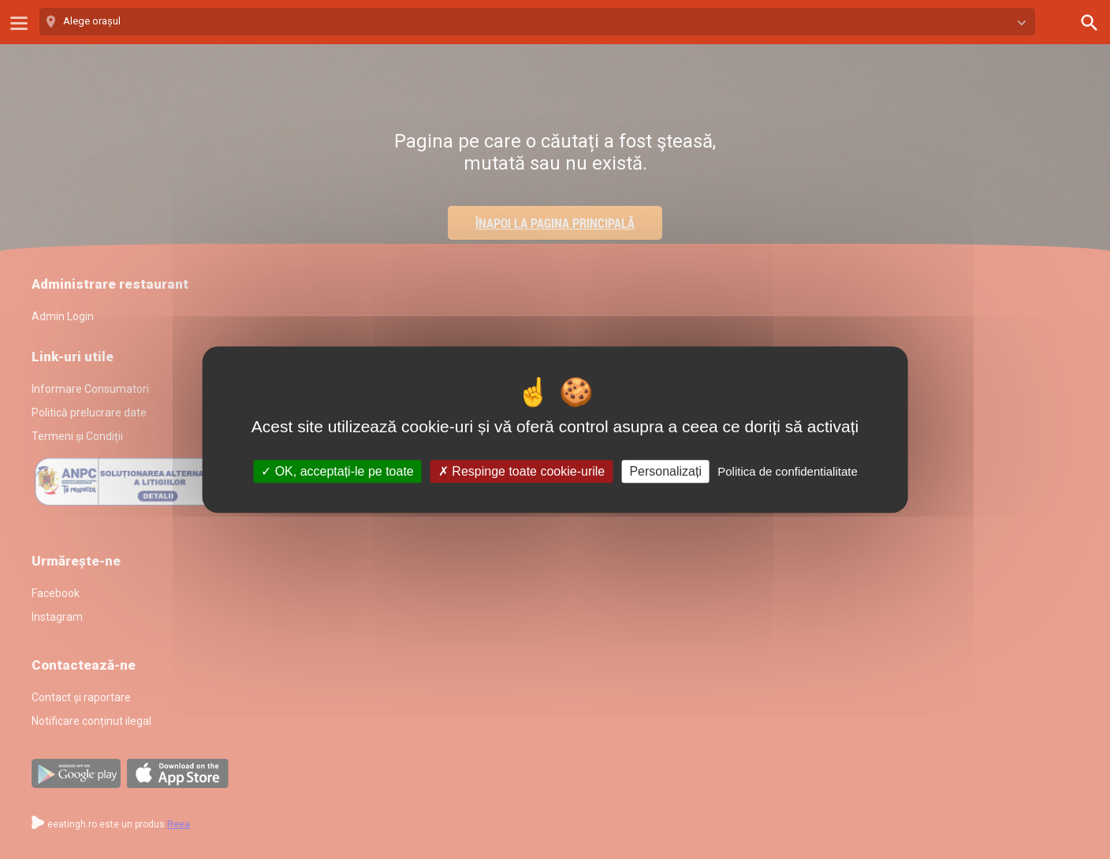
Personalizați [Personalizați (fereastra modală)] (665, 471)
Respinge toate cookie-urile (521, 471)
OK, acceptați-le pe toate (337, 471)
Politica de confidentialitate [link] (787, 471)
